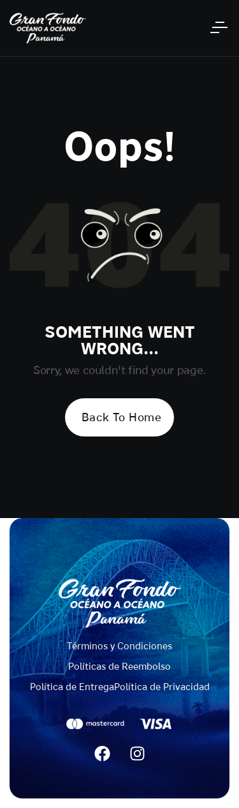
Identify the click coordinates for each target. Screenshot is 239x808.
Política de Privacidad (162, 687)
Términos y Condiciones (119, 646)
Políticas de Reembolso (119, 666)
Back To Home (121, 417)
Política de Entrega (72, 687)
